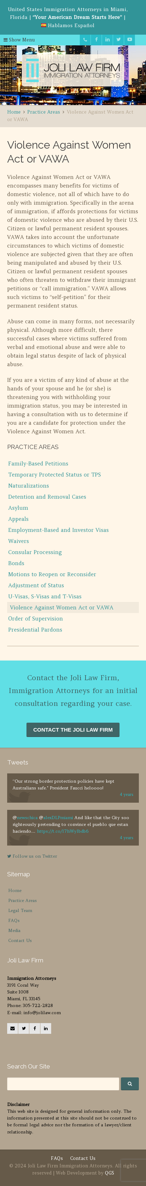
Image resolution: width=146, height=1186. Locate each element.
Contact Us (20, 940)
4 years (126, 794)
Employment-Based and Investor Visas (58, 530)
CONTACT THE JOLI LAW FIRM (73, 730)
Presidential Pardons (35, 629)
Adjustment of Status (36, 585)
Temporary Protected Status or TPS (54, 474)
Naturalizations (28, 485)
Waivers (18, 541)
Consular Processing (35, 552)
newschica (27, 817)
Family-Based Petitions (38, 463)
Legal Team (20, 910)
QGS (109, 1173)
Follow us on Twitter (32, 856)
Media (14, 930)
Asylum (18, 507)
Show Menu (19, 40)
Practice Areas (22, 900)
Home (14, 890)
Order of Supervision (35, 618)
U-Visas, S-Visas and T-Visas (45, 596)
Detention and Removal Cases (47, 496)
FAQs (14, 920)
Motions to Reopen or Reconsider (52, 574)
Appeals (18, 518)
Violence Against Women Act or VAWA (61, 607)
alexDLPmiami (58, 817)
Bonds (16, 563)
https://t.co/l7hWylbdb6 (62, 831)
